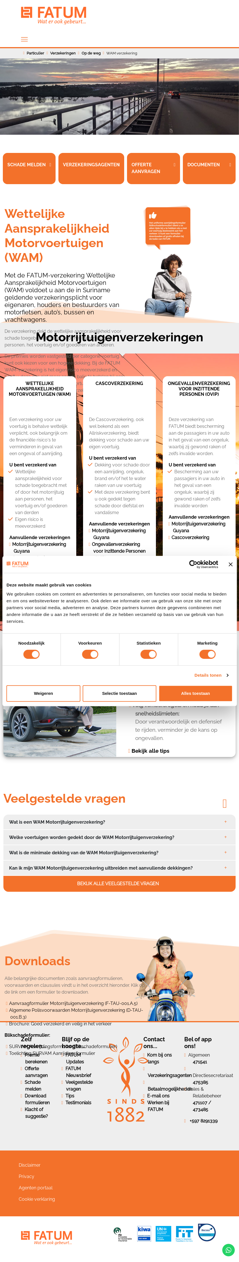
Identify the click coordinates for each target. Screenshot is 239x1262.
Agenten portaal (35, 1188)
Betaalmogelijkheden (170, 1089)
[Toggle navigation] (24, 39)
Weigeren (43, 693)
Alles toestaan (195, 693)
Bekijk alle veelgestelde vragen (118, 883)
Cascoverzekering (190, 537)
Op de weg (91, 53)
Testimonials (78, 1102)
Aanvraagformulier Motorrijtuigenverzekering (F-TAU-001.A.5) (73, 1003)
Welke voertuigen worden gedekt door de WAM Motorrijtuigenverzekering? (91, 837)
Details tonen (207, 675)
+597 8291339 (203, 1121)
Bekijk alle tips (150, 751)
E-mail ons (158, 1096)
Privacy (26, 1176)
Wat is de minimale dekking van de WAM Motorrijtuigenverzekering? (83, 852)
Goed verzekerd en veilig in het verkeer (71, 1024)
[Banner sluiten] (230, 564)
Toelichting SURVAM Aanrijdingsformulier (52, 1053)
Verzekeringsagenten (170, 1075)
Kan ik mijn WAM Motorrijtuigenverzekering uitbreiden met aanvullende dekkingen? (101, 868)
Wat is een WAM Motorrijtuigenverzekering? (57, 822)
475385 (200, 1082)
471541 (200, 1062)
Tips (69, 1096)
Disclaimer (30, 1165)
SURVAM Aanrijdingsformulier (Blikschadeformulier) (63, 1046)
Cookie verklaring (37, 1199)
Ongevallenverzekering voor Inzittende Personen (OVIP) (118, 551)
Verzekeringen (63, 53)
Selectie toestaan (119, 693)
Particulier (35, 53)
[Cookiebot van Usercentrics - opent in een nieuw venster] (193, 564)
